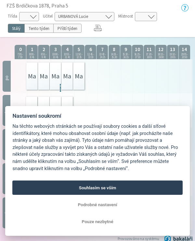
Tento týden (39, 28)
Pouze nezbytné (97, 221)
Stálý (16, 28)
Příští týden (67, 28)
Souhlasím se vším (97, 187)
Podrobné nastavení (97, 204)
